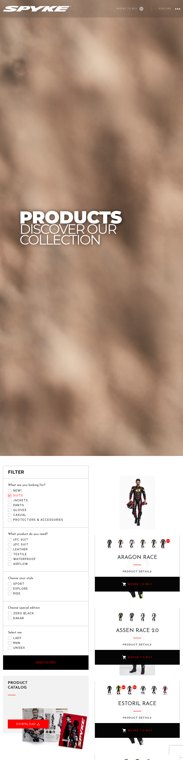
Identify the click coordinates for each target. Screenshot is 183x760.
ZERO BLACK (23, 613)
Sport (19, 583)
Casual (19, 514)
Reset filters (46, 662)
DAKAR (18, 618)
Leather (20, 549)
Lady (17, 638)
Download (28, 724)
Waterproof (24, 559)
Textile (20, 554)
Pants (18, 505)
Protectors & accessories (38, 519)
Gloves (20, 510)
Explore (165, 8)
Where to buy (129, 9)
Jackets (20, 500)
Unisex (19, 647)
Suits (18, 495)
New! (17, 490)
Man (16, 642)
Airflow (20, 563)
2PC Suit (21, 544)
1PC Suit (20, 539)
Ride (17, 593)
